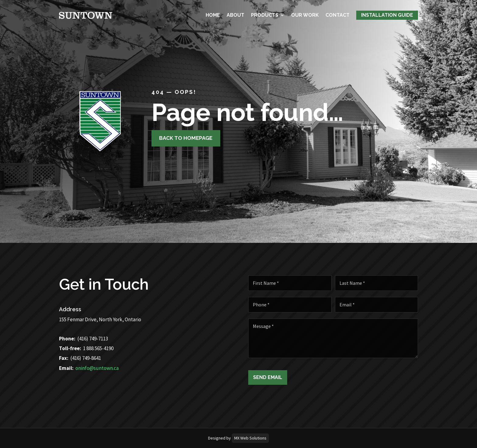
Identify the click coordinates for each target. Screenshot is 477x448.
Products (264, 15)
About (235, 15)
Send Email (283, 377)
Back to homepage (183, 138)
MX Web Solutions (250, 438)
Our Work (305, 15)
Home (213, 15)
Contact (338, 15)
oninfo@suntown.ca (81, 368)
